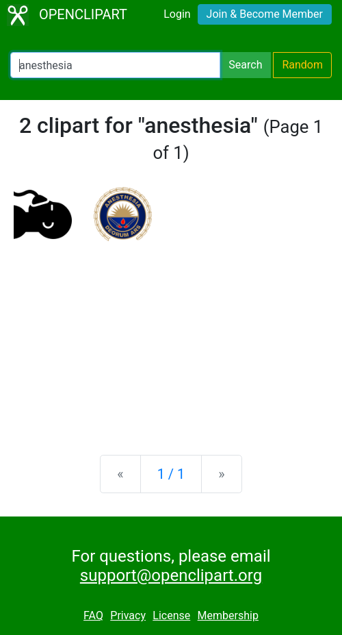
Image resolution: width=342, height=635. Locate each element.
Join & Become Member (265, 14)
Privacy (128, 615)
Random (302, 64)
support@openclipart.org (171, 575)
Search (245, 64)
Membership (228, 615)
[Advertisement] (171, 337)
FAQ (93, 615)
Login (176, 14)
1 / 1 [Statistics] (171, 474)
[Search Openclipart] (115, 65)
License (171, 615)
